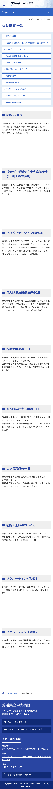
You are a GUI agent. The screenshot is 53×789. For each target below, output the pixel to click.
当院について (9, 12)
